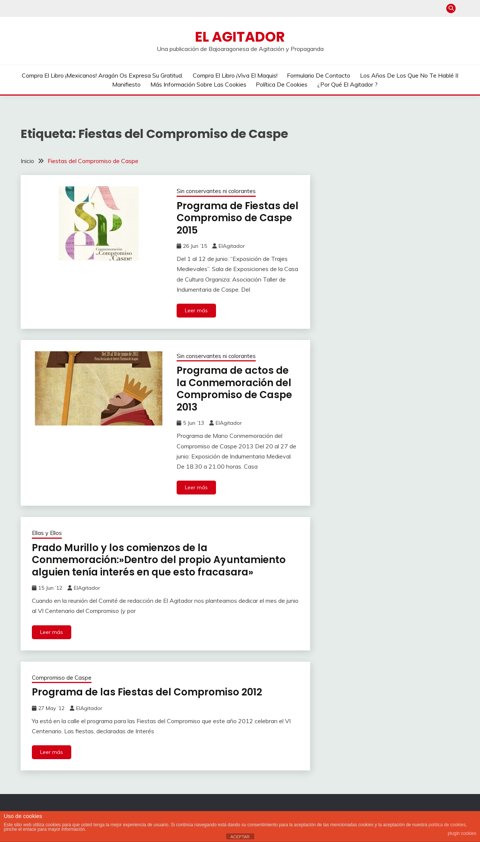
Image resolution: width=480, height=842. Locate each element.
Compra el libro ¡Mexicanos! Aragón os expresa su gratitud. (102, 75)
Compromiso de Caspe (62, 677)
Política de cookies (282, 84)
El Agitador (240, 36)
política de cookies (447, 824)
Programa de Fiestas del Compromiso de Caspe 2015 (237, 218)
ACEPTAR (239, 837)
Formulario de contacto (318, 75)
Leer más (196, 310)
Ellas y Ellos (47, 532)
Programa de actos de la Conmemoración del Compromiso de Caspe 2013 (234, 389)
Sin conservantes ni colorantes (216, 191)
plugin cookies (462, 833)
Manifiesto (126, 84)
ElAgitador (232, 246)
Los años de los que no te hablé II (409, 75)
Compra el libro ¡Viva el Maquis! (235, 75)
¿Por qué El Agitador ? (347, 84)
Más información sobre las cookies (198, 84)
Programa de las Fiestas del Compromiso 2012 (147, 692)
